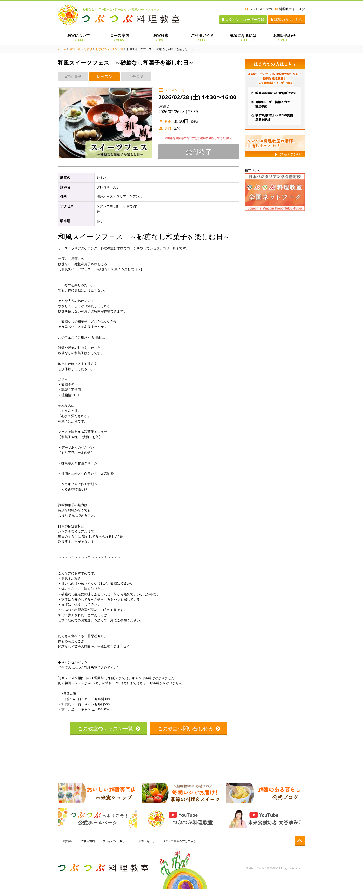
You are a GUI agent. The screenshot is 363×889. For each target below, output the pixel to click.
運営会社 (67, 841)
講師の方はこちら (286, 19)
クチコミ (136, 76)
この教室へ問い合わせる (189, 728)
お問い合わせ (284, 37)
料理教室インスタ (290, 9)
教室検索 (161, 37)
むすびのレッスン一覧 (109, 49)
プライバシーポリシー (116, 841)
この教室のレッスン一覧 (109, 728)
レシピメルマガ (258, 9)
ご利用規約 (88, 841)
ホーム (62, 49)
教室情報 (73, 76)
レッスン (105, 76)
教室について (78, 37)
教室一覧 (75, 49)
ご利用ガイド (202, 37)
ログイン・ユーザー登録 (243, 19)
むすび (88, 49)
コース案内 (119, 37)
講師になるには (243, 37)
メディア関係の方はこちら (179, 841)
